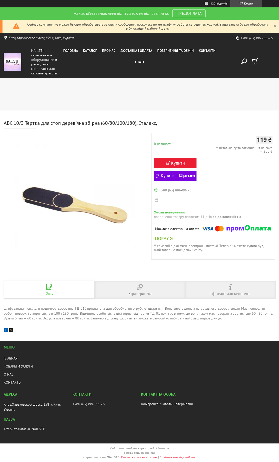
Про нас (109, 51)
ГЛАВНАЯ (11, 358)
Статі (139, 62)
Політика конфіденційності (179, 457)
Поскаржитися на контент (139, 457)
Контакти (207, 51)
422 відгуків (219, 3)
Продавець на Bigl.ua (139, 452)
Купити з (178, 175)
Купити (178, 163)
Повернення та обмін (175, 51)
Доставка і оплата (136, 51)
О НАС (9, 374)
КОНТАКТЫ (12, 382)
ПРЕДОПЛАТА (189, 13)
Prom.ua (163, 448)
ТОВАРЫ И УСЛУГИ (18, 366)
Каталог (90, 51)
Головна (70, 51)
